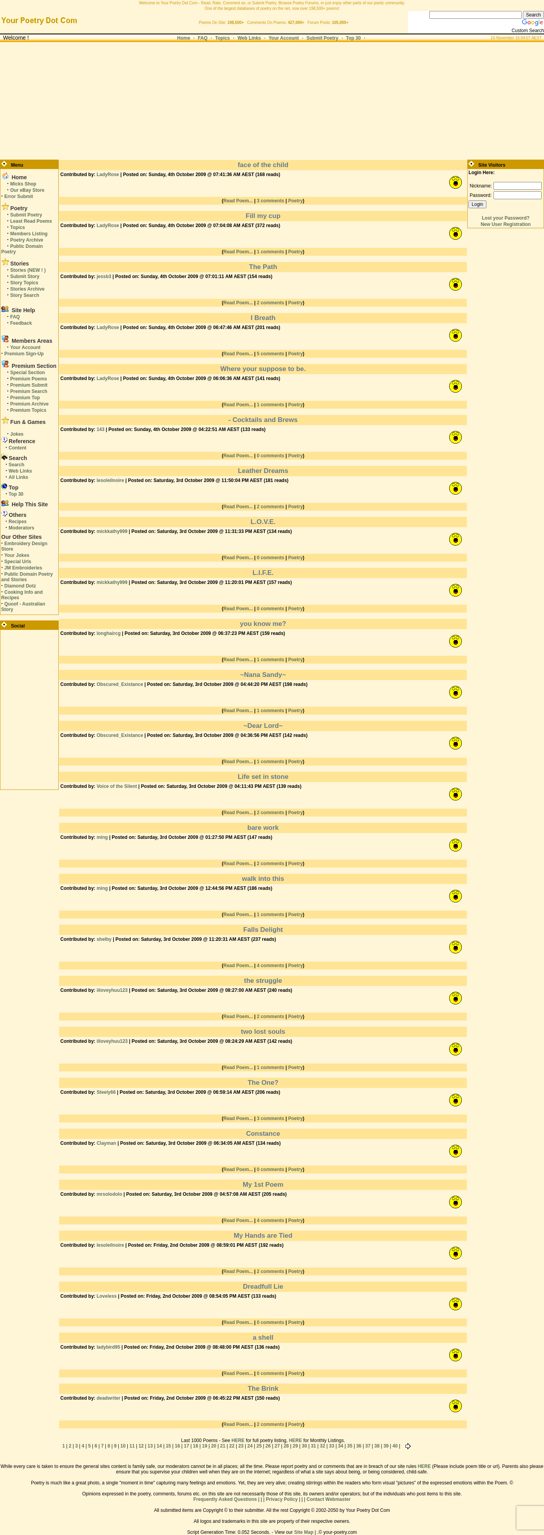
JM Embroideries (23, 568)
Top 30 (353, 38)
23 (240, 1446)
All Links (18, 477)
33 (331, 1446)
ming (102, 837)
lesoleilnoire (110, 480)
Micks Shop (23, 184)
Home (183, 38)
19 (204, 1446)
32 (322, 1446)
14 (159, 1446)
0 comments (270, 455)
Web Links (249, 38)
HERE (237, 1440)
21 (222, 1446)
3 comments (270, 201)
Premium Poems (28, 379)
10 (122, 1446)
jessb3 (104, 276)
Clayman (106, 1143)
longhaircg (109, 633)
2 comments (270, 303)
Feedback (21, 323)
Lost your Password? (506, 218)
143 (101, 429)
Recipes (18, 521)
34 (340, 1446)
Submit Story (25, 276)
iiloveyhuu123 (112, 990)
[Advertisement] (272, 101)
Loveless (107, 1296)
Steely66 (106, 1092)
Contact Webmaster (329, 1499)
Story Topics (24, 283)
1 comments (270, 252)
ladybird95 (108, 1347)
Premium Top (25, 397)
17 (186, 1446)
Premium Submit (28, 385)
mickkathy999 (112, 531)
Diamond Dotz (20, 586)
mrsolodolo (109, 1194)
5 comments (270, 353)
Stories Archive (27, 289)
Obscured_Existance (120, 684)
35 (349, 1446)
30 (304, 1446)
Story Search (24, 295)
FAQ (203, 38)
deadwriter (109, 1398)
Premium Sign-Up (24, 353)
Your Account (284, 38)
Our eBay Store (27, 190)
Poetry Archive (26, 240)
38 (377, 1446)
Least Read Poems (31, 221)
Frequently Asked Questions (225, 1499)
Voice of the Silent (117, 786)
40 (395, 1446)
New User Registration (506, 224)
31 (313, 1446)
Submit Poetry (322, 38)
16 (177, 1446)
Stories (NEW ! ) (28, 270)
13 (150, 1446)
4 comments (270, 965)
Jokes (16, 434)
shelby (104, 939)
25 (259, 1446)
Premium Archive (29, 404)
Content (17, 448)
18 (195, 1446)
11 (132, 1446)
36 (358, 1446)
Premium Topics (28, 410)
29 (295, 1446)
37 (367, 1446)
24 (250, 1446)
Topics (222, 38)
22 (231, 1446)
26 (268, 1446)
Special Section (27, 372)
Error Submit (18, 196)
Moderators (21, 528)
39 (386, 1446)
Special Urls (17, 561)
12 (141, 1446)
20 (213, 1446)
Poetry (295, 201)
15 (168, 1446)
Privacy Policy (282, 1499)
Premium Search (28, 391)
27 (277, 1446)
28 (286, 1446)
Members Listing (28, 233)
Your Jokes (16, 555)
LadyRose (108, 174)
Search (16, 464)
